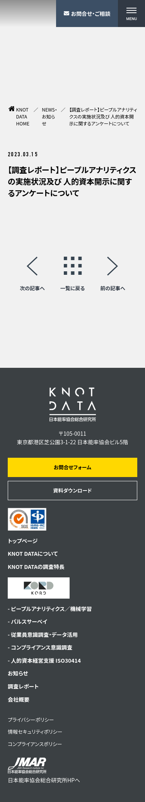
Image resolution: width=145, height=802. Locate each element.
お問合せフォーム (72, 467)
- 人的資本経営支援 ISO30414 (44, 660)
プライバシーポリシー (31, 719)
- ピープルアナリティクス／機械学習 (50, 608)
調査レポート (23, 686)
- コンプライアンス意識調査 (40, 647)
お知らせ (18, 673)
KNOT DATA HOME (22, 116)
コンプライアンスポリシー (35, 744)
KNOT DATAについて (33, 553)
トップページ (23, 541)
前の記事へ (112, 287)
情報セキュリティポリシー (35, 731)
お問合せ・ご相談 (87, 13)
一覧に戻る (72, 287)
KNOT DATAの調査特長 (36, 566)
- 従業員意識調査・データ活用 (43, 634)
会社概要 (18, 699)
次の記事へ (32, 287)
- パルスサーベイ (27, 621)
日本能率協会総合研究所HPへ (44, 770)
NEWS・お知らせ (49, 116)
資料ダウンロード (72, 490)
